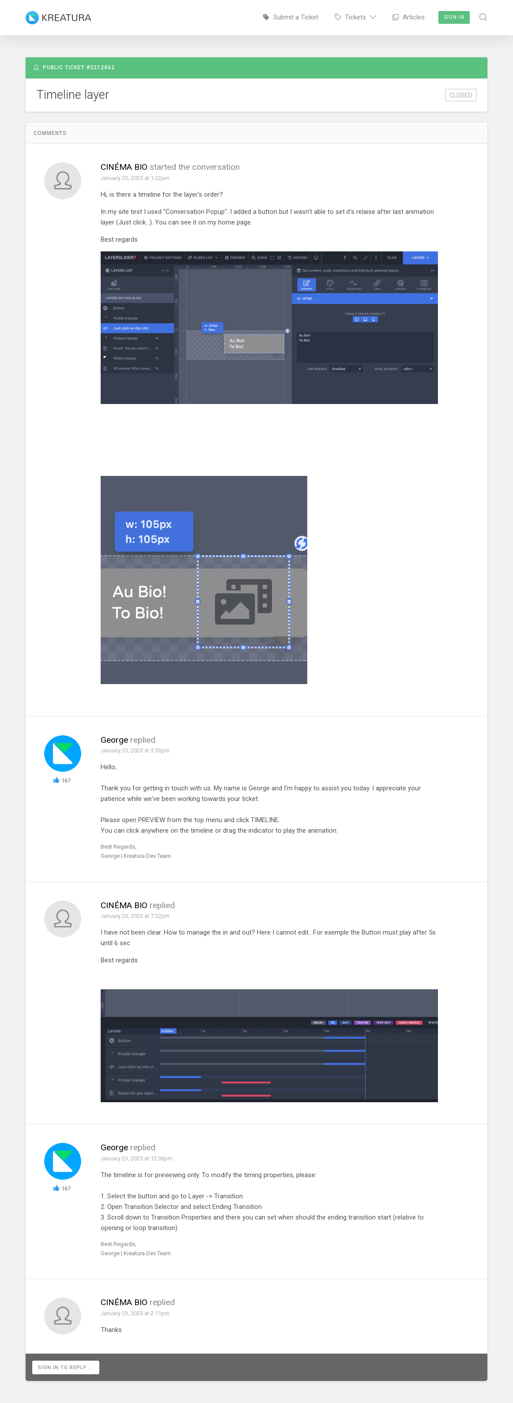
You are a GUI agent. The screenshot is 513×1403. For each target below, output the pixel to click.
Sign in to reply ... (66, 1367)
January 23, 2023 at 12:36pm (137, 1158)
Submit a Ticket (290, 17)
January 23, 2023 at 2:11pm (135, 1313)
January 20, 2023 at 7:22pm (135, 916)
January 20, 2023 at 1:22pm (135, 178)
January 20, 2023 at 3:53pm (135, 750)
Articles (408, 17)
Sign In (454, 17)
